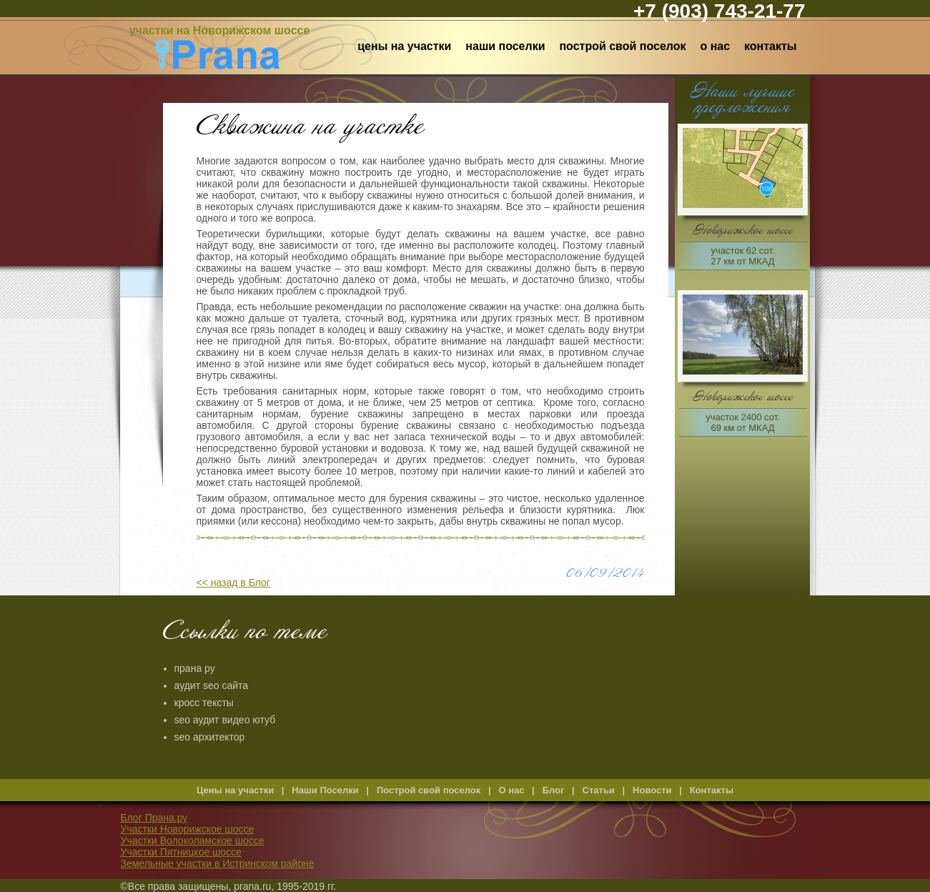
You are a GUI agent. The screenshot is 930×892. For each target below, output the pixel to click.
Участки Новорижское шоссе (187, 829)
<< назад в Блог (233, 582)
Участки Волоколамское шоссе (192, 840)
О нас (715, 46)
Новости (652, 790)
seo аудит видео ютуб (225, 719)
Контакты (770, 46)
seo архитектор (209, 737)
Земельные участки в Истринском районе (218, 863)
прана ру (194, 668)
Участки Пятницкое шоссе (181, 852)
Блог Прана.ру (154, 817)
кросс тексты (204, 702)
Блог (554, 790)
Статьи (599, 790)
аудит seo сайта (211, 685)
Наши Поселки (505, 46)
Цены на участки (404, 46)
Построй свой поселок (622, 46)
